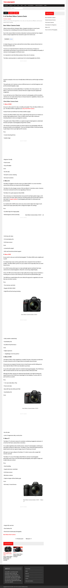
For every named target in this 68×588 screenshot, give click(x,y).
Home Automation (38, 5)
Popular (6, 5)
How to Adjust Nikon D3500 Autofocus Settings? (17, 555)
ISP (14, 5)
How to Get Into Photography (51, 29)
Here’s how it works (8, 22)
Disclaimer (27, 576)
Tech (18, 5)
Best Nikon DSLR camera (9, 534)
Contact (26, 578)
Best (22, 5)
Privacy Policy (27, 568)
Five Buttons (19, 586)
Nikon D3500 (8, 104)
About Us (27, 573)
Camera (11, 12)
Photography (30, 5)
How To (10, 5)
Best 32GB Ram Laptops (50, 17)
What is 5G (47, 27)
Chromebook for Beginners (50, 24)
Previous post (19, 538)
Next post (28, 538)
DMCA (26, 571)
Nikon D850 (8, 254)
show (11, 39)
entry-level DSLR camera (28, 108)
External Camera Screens (50, 20)
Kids (25, 5)
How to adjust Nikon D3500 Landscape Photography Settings (7, 558)
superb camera (13, 199)
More (45, 5)
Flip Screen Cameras (49, 22)
